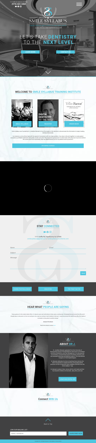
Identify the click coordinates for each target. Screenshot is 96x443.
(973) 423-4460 (19, 4)
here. (55, 325)
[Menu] (79, 4)
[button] (48, 146)
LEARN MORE (30, 52)
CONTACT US (65, 52)
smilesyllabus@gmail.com (36, 239)
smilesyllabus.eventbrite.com (58, 239)
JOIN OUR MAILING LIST (19, 430)
